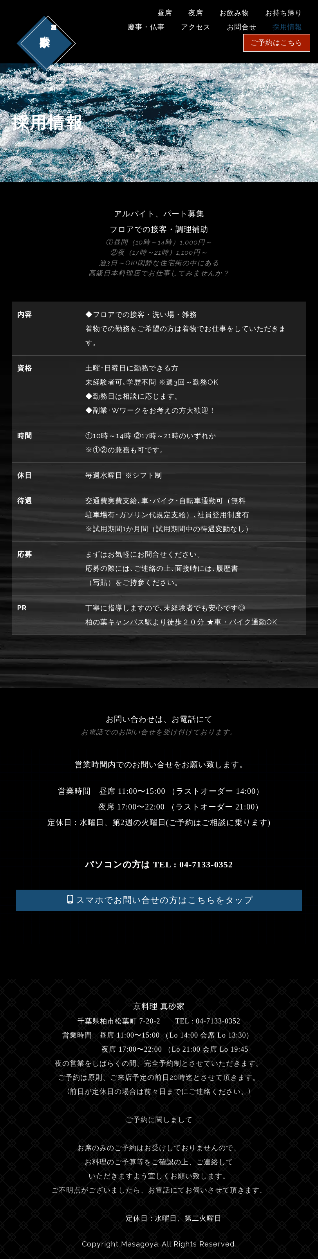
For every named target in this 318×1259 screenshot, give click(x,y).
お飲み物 (234, 13)
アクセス (196, 27)
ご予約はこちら (277, 43)
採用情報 (287, 27)
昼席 (164, 13)
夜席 (195, 13)
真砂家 (44, 23)
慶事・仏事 (146, 27)
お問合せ (242, 27)
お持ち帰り (283, 13)
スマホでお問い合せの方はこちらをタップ (159, 900)
